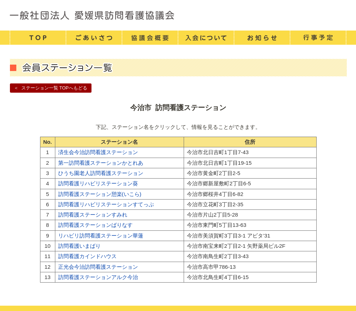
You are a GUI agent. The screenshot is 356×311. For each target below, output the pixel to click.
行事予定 (318, 38)
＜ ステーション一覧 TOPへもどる (50, 88)
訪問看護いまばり (79, 246)
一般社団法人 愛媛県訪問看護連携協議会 (178, 15)
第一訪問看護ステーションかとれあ (100, 163)
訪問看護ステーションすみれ (92, 215)
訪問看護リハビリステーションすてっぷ (106, 204)
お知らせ (262, 38)
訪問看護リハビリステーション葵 (98, 183)
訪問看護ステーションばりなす (95, 225)
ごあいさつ (94, 38)
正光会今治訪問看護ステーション (98, 267)
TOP (38, 38)
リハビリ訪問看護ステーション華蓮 (100, 236)
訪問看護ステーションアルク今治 (98, 277)
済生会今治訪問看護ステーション (98, 152)
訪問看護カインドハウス (87, 256)
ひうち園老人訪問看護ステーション (100, 173)
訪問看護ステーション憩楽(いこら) (99, 194)
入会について (206, 38)
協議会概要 (150, 38)
